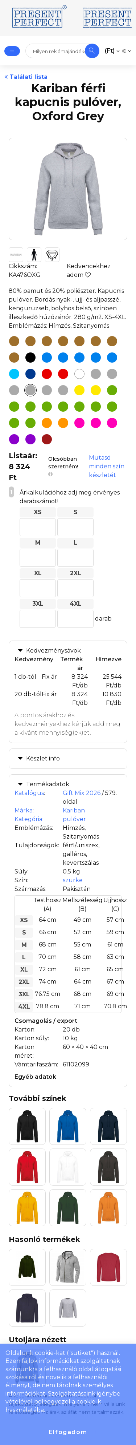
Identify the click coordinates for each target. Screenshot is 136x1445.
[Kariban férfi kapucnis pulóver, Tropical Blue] (112, 357)
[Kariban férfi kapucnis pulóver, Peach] (112, 341)
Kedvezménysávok (53, 650)
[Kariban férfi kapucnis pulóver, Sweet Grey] (63, 390)
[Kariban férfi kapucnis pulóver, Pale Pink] (112, 422)
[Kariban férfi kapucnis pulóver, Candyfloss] (79, 422)
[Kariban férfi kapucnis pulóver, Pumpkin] (63, 422)
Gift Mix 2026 (81, 793)
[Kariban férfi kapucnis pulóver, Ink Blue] (63, 357)
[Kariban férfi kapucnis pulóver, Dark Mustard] (63, 341)
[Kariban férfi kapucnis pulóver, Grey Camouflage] (14, 390)
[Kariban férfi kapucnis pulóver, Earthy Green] (30, 406)
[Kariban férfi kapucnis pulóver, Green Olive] (79, 406)
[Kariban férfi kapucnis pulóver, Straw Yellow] (79, 390)
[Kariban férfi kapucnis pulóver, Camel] (14, 341)
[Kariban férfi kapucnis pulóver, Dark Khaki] (46, 341)
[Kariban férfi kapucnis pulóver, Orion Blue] (79, 357)
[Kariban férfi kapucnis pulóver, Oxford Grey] (30, 390)
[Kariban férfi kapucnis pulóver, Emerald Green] (46, 406)
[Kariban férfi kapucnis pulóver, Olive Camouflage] (14, 422)
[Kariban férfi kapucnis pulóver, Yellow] (95, 390)
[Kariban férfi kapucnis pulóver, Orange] (46, 422)
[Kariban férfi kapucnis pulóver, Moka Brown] (95, 341)
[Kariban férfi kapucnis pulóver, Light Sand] (79, 341)
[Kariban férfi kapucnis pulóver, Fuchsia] (95, 422)
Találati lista (26, 76)
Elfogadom (68, 1432)
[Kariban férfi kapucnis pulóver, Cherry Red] (46, 373)
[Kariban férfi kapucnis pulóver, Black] (30, 357)
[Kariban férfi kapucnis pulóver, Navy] (30, 373)
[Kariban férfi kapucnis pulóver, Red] (63, 373)
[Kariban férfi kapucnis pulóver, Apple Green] (112, 390)
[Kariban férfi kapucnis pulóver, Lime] (112, 406)
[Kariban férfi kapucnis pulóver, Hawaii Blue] (46, 357)
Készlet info (43, 758)
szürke (73, 880)
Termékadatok (47, 784)
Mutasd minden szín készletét (106, 466)
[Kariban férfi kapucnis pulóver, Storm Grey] (46, 390)
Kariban (74, 810)
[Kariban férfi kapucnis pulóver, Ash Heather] (95, 373)
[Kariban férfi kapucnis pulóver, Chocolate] (30, 341)
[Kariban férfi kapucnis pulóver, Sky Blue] (95, 357)
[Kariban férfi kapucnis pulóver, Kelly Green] (95, 406)
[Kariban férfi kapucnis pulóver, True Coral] (14, 357)
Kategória (28, 819)
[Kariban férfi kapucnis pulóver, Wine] (46, 439)
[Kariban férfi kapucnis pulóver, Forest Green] (63, 406)
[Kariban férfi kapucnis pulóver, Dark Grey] (112, 373)
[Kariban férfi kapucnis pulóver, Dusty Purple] (14, 439)
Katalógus (29, 793)
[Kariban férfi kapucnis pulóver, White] (79, 373)
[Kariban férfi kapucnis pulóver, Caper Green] (14, 406)
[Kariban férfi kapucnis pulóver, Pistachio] (30, 422)
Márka (24, 810)
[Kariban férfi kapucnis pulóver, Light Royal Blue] (14, 373)
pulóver (74, 819)
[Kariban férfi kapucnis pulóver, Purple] (30, 439)
